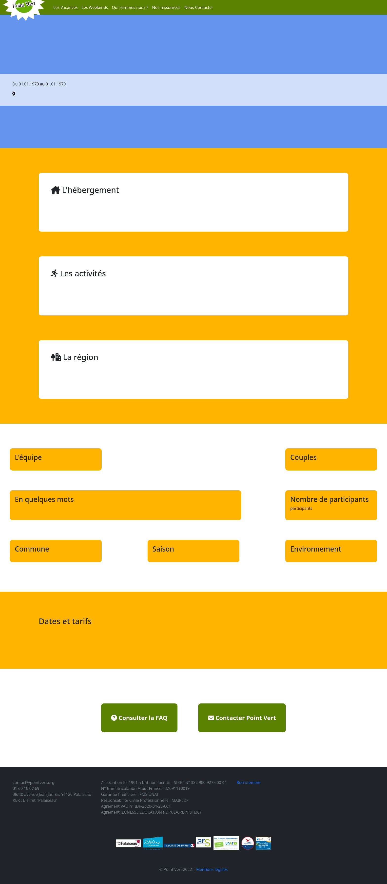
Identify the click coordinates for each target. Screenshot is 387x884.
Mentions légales (212, 869)
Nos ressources (166, 7)
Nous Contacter (198, 7)
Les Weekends (94, 7)
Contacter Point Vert (242, 718)
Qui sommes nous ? (130, 7)
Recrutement (248, 782)
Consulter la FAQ (139, 718)
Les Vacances (65, 7)
